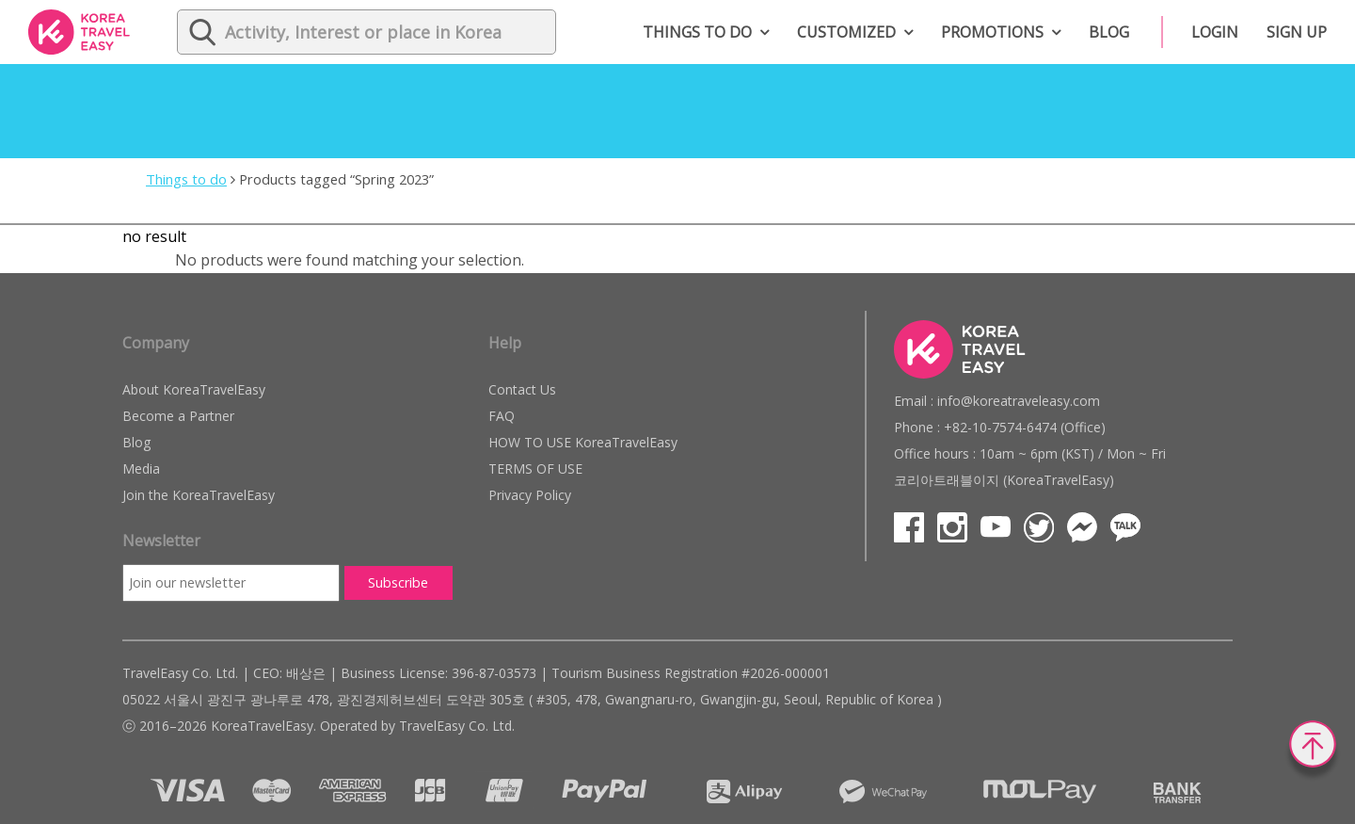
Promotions (992, 32)
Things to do (697, 32)
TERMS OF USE (535, 468)
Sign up (1297, 32)
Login (1214, 32)
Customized (846, 32)
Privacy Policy (529, 495)
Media (141, 468)
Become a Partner (178, 416)
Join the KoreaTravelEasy (198, 495)
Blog (1109, 32)
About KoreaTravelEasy (193, 389)
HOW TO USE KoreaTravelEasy (583, 442)
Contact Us (522, 389)
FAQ (501, 416)
